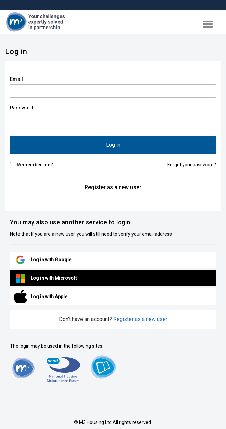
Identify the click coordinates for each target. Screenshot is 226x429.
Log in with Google (51, 259)
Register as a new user (113, 187)
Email (16, 79)
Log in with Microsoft (54, 278)
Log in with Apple (49, 296)
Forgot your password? (191, 164)
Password (21, 107)
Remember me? (31, 164)
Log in (113, 145)
